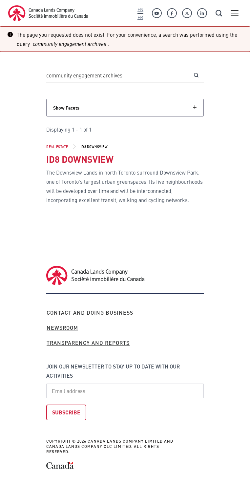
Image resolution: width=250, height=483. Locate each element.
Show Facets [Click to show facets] (66, 107)
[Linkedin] (202, 13)
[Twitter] (187, 13)
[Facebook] (172, 13)
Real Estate (57, 146)
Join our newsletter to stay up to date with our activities (113, 371)
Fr (140, 17)
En (140, 9)
